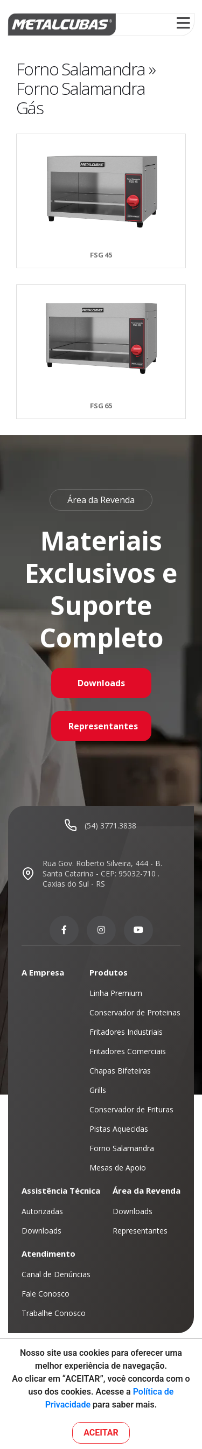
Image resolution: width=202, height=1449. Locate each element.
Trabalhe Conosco (54, 1313)
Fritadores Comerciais (127, 1051)
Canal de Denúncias (56, 1274)
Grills (97, 1090)
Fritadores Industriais (126, 1032)
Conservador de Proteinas (134, 1012)
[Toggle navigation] (183, 24)
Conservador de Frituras (131, 1109)
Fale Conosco (45, 1293)
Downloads (101, 683)
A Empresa (43, 972)
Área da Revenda (146, 1190)
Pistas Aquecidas (118, 1129)
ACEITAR (101, 1432)
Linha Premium (115, 993)
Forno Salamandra (121, 1148)
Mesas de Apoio (117, 1167)
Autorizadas (42, 1211)
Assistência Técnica (61, 1190)
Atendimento (48, 1253)
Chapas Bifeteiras (120, 1070)
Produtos (108, 972)
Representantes (103, 726)
